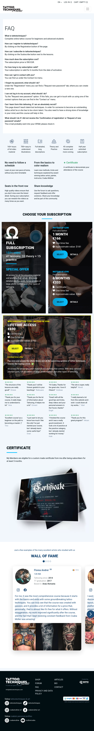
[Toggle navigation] (87, 8)
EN (60, 2)
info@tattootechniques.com (14, 689)
